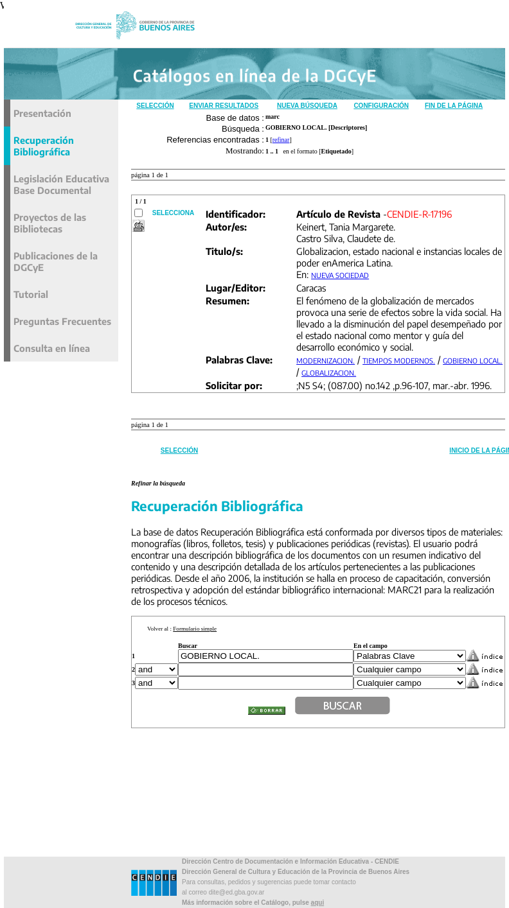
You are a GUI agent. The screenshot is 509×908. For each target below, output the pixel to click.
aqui (318, 902)
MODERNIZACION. (325, 360)
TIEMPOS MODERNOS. (398, 360)
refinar (281, 139)
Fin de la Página (454, 105)
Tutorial (30, 294)
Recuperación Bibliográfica (43, 145)
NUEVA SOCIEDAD (340, 275)
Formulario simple (195, 628)
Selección (155, 105)
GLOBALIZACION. (328, 373)
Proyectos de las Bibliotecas (49, 222)
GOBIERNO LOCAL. (473, 360)
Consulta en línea (51, 348)
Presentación (42, 113)
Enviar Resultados (223, 105)
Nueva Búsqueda (307, 105)
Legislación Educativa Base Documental (61, 184)
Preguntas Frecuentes (62, 321)
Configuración (381, 105)
